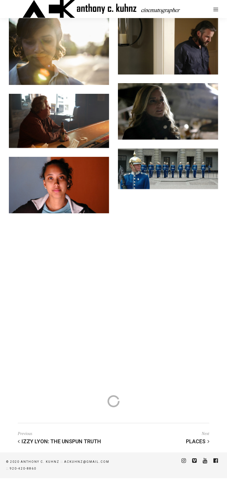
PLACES (197, 441)
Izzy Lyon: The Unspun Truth (59, 441)
